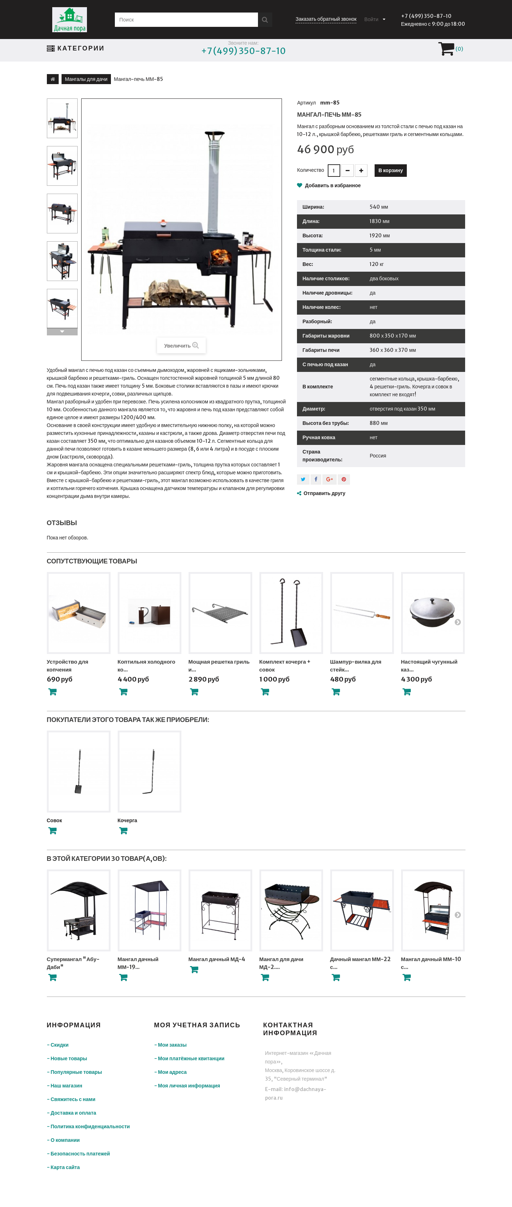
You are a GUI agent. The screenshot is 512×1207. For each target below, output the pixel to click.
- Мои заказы (170, 1045)
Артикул (306, 103)
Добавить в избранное (332, 185)
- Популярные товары (74, 1072)
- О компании (63, 1140)
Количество (310, 170)
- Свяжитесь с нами (71, 1099)
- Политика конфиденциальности (88, 1126)
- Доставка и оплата (71, 1113)
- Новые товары (67, 1058)
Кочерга (127, 820)
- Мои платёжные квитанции (189, 1058)
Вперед (62, 331)
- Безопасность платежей (78, 1153)
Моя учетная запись (197, 1025)
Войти (371, 19)
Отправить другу (324, 493)
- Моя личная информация (187, 1085)
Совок (54, 820)
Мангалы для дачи (86, 79)
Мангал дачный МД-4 (217, 959)
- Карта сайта (63, 1167)
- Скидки (58, 1045)
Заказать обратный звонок (326, 19)
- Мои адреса (170, 1072)
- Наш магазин (64, 1085)
